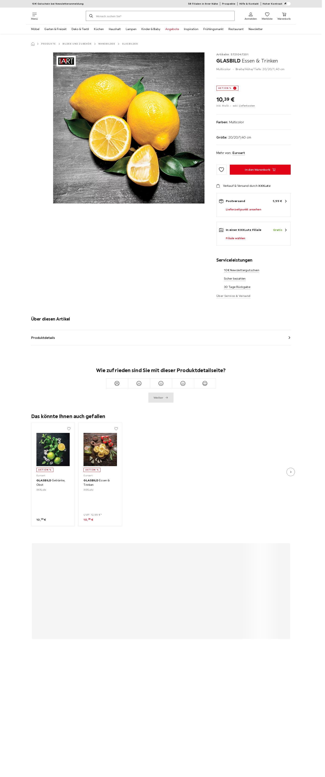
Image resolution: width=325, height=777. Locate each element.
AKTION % (224, 88)
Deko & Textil (80, 29)
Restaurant (236, 29)
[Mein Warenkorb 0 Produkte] (284, 16)
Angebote (172, 29)
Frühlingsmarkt (213, 29)
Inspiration (191, 29)
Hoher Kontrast (277, 3)
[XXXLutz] (62, 16)
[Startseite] (33, 44)
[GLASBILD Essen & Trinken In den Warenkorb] (260, 170)
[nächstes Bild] (290, 472)
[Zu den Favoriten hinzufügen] (221, 170)
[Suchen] (91, 16)
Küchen (99, 29)
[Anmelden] (251, 16)
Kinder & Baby (150, 29)
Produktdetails (43, 338)
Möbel (35, 29)
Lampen (131, 29)
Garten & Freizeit (55, 29)
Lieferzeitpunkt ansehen (243, 209)
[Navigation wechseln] (34, 16)
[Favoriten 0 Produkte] (267, 16)
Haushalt (115, 29)
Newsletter (256, 29)
